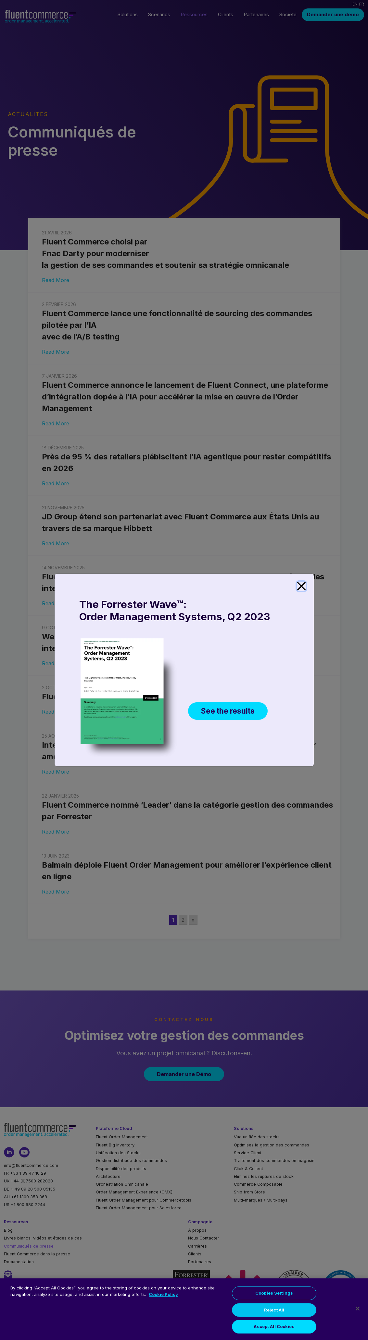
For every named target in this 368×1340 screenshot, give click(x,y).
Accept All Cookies (274, 1326)
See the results (229, 712)
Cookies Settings (274, 1293)
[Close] (301, 586)
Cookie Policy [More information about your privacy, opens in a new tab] (163, 1294)
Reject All (274, 1309)
